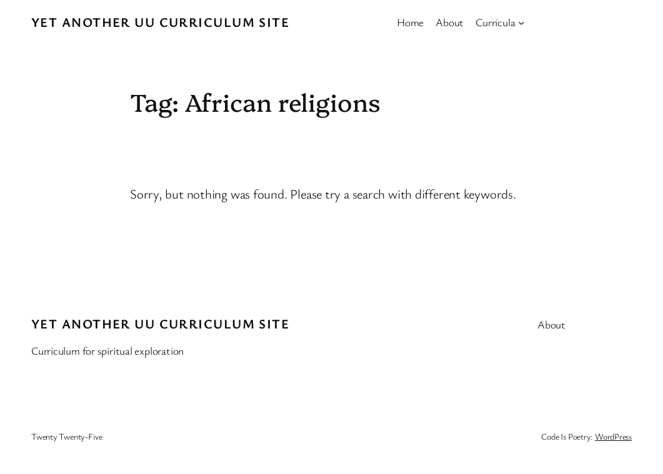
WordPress (613, 436)
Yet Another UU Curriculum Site (160, 22)
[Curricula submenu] (521, 22)
